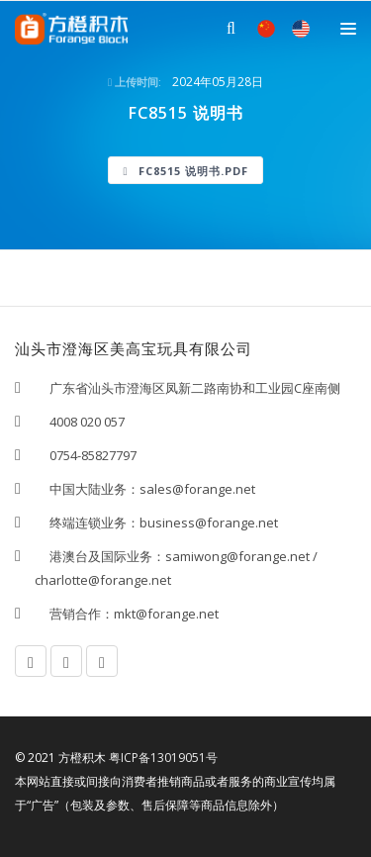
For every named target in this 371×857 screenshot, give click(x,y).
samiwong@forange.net (237, 556)
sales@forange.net (197, 489)
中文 (266, 29)
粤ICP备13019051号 (163, 757)
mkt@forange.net (166, 613)
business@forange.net (208, 522)
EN (301, 29)
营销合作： (74, 613)
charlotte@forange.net (103, 580)
